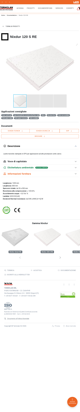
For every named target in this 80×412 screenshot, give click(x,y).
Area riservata (69, 271)
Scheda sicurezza (44, 79)
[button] (33, 49)
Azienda (20, 8)
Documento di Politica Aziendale (16, 264)
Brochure (40, 85)
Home (3, 15)
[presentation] (60, 206)
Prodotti (31, 8)
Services (59, 8)
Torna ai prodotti (11, 26)
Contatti (70, 8)
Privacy (56, 271)
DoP (69, 79)
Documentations (45, 8)
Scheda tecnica (15, 79)
